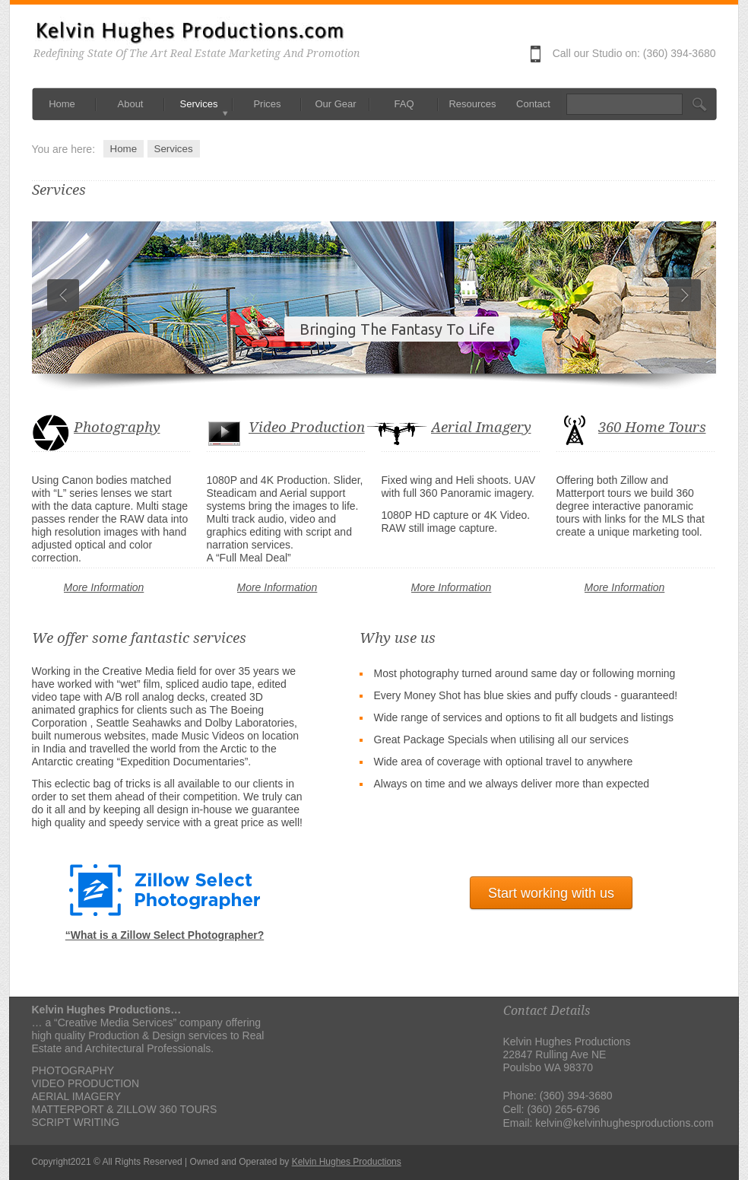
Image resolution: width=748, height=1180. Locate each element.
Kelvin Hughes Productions (346, 1161)
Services (173, 148)
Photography (117, 427)
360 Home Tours (652, 427)
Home (124, 148)
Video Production (307, 427)
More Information (104, 587)
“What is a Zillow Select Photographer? (164, 935)
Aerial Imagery (481, 427)
